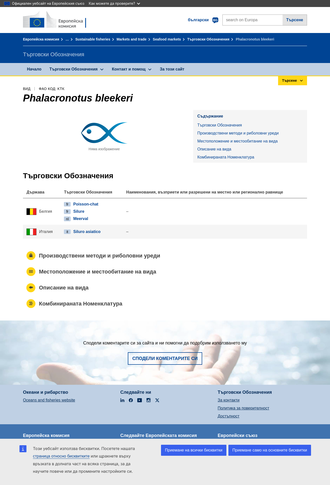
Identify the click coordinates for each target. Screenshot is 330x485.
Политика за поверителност (243, 408)
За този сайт (172, 69)
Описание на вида (214, 149)
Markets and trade (132, 39)
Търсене (294, 20)
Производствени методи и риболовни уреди (238, 133)
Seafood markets (167, 39)
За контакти (228, 400)
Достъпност (228, 416)
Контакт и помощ (129, 69)
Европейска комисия (41, 39)
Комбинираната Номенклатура (225, 157)
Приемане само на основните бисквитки (269, 450)
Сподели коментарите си (165, 358)
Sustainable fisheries (92, 39)
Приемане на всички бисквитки (193, 450)
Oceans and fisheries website (49, 400)
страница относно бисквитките (61, 456)
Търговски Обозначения (208, 39)
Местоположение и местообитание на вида (237, 141)
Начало (34, 69)
